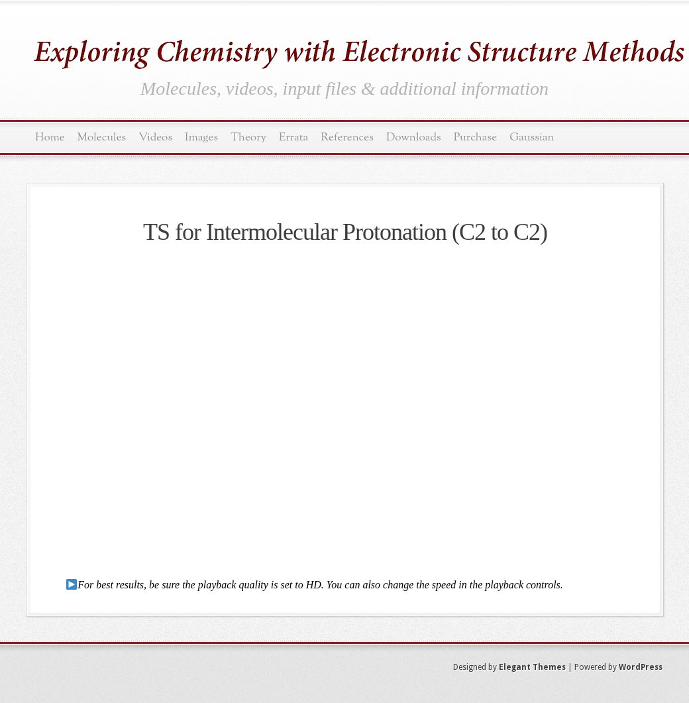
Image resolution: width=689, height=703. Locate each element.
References (347, 137)
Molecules (102, 137)
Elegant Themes (532, 667)
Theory (248, 137)
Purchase (476, 137)
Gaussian (531, 137)
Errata (293, 137)
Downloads (413, 137)
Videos (155, 137)
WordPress (640, 667)
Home (50, 137)
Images (201, 137)
